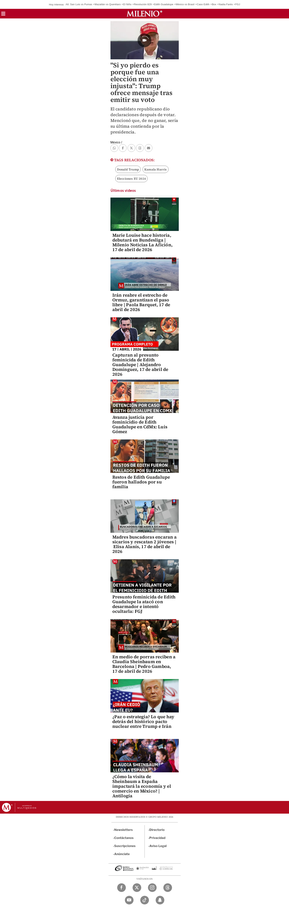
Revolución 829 (143, 4)
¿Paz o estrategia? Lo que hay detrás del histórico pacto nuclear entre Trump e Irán (143, 721)
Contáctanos (124, 838)
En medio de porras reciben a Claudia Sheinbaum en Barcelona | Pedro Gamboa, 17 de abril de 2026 (144, 664)
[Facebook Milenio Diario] (121, 887)
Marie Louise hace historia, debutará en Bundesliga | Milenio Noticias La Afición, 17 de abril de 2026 (142, 242)
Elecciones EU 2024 (131, 178)
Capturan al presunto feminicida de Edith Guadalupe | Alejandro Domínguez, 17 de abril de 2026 (140, 364)
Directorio (157, 830)
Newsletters (123, 830)
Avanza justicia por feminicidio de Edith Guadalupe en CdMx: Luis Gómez (140, 424)
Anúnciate (122, 854)
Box (214, 4)
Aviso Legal (158, 846)
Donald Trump (128, 169)
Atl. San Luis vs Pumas (79, 4)
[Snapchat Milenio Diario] (160, 900)
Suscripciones (125, 846)
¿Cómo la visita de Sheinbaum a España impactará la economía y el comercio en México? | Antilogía (141, 786)
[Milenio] (144, 13)
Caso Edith (203, 4)
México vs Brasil (185, 4)
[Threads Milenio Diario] (167, 887)
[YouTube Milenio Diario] (129, 900)
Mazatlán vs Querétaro (108, 4)
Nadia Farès (226, 4)
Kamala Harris (155, 169)
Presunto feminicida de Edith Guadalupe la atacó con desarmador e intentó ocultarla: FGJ (144, 604)
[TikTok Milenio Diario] (144, 900)
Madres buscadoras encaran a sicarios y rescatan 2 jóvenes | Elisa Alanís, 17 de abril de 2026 (144, 544)
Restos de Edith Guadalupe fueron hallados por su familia (141, 482)
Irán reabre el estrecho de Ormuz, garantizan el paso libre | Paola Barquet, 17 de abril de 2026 (141, 302)
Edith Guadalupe (163, 4)
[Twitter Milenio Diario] (137, 887)
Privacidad (157, 838)
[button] (3, 15)
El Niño (127, 4)
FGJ (237, 4)
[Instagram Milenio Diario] (152, 887)
